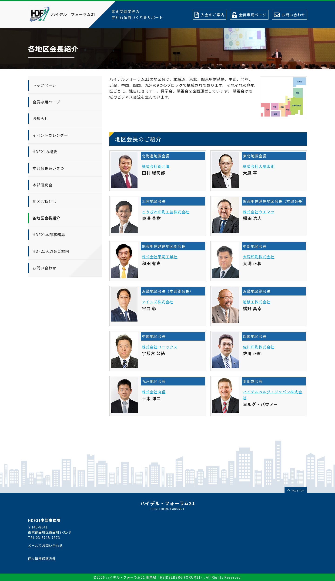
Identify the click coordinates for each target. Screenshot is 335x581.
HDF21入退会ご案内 (51, 251)
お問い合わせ (44, 268)
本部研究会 (42, 185)
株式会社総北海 (156, 166)
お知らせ (40, 118)
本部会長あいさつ (48, 168)
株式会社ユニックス (160, 347)
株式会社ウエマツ (259, 212)
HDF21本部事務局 (49, 234)
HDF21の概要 (45, 151)
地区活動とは (44, 201)
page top (295, 490)
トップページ (44, 85)
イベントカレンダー (50, 135)
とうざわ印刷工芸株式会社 (165, 212)
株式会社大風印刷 (259, 166)
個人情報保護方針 (42, 558)
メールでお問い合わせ (45, 545)
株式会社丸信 (154, 392)
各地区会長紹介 (46, 218)
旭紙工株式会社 (257, 302)
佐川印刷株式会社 (259, 347)
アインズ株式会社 (157, 302)
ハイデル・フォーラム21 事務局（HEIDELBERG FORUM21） (155, 577)
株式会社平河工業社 (160, 256)
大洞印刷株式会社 (259, 256)
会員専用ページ (46, 102)
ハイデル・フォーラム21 (73, 14)
